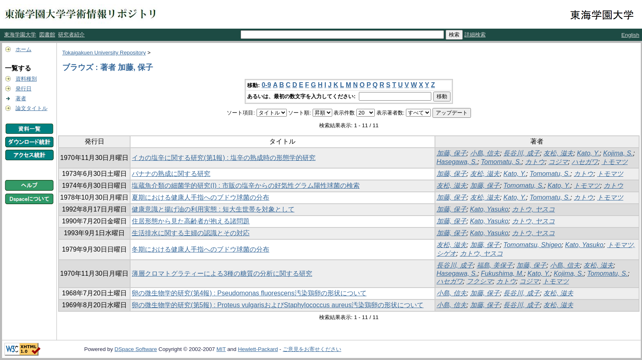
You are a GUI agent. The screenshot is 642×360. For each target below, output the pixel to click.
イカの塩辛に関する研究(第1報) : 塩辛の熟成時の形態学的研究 (223, 157)
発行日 (24, 89)
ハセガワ (585, 161)
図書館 (47, 35)
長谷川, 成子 (521, 153)
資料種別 (26, 79)
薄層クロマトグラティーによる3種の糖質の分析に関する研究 (222, 273)
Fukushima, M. (502, 273)
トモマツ (614, 161)
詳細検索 (475, 35)
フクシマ (479, 281)
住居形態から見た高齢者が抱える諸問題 (191, 221)
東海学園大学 (20, 35)
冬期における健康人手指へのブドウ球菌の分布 (200, 249)
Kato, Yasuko (489, 209)
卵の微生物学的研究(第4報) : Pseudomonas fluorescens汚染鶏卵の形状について (249, 293)
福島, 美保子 (495, 265)
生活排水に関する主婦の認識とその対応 (191, 233)
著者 (21, 98)
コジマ (558, 161)
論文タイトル (31, 108)
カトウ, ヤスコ (533, 209)
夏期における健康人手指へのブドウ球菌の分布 (200, 197)
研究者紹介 (71, 35)
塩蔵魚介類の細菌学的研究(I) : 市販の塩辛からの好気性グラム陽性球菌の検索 (245, 185)
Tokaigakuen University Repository (104, 53)
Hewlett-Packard (258, 349)
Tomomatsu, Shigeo (532, 244)
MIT (221, 349)
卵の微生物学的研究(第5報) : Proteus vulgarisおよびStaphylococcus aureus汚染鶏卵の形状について (277, 305)
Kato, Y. (588, 153)
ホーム (24, 49)
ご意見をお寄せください (312, 349)
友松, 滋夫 (558, 153)
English (631, 35)
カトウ (535, 161)
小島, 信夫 (485, 153)
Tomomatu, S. (501, 161)
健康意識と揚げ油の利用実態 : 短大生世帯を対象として (213, 209)
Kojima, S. (618, 153)
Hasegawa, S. (457, 161)
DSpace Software (136, 349)
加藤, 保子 (451, 153)
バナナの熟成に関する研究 (171, 173)
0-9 (266, 84)
